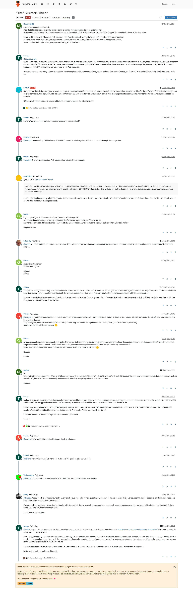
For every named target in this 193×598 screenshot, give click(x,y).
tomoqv (26, 56)
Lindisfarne (28, 176)
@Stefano (34, 455)
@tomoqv (34, 137)
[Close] (175, 566)
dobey (26, 495)
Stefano (26, 314)
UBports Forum (29, 4)
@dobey (34, 526)
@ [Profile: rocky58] (27, 160)
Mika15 (26, 370)
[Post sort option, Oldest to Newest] (161, 17)
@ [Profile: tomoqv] (27, 141)
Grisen (26, 214)
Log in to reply (171, 17)
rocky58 (26, 137)
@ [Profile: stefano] (27, 459)
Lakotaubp (27, 241)
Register (22, 583)
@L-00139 (34, 118)
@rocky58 (34, 157)
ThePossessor (29, 475)
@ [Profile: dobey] (27, 529)
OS (28, 17)
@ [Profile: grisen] (27, 244)
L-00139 (26, 88)
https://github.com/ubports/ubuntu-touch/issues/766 (137, 529)
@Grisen (36, 241)
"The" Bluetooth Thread (44, 180)
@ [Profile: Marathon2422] (30, 59)
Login (29, 583)
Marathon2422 (29, 24)
